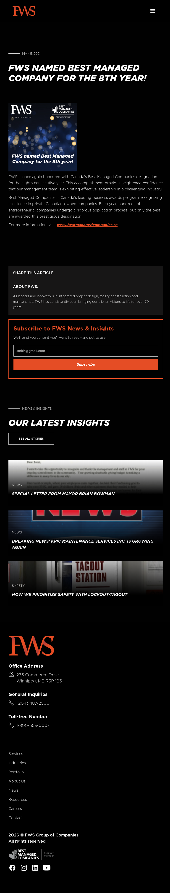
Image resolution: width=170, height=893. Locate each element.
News (13, 790)
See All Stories (31, 438)
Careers (15, 808)
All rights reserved (27, 841)
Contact (15, 818)
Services (15, 754)
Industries (17, 763)
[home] (24, 11)
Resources (17, 799)
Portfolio (16, 772)
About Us (17, 781)
